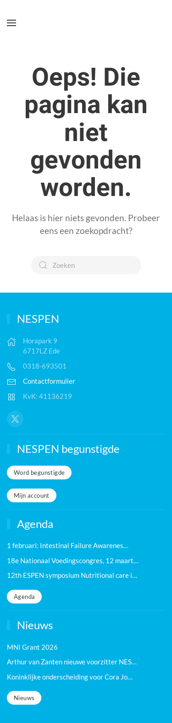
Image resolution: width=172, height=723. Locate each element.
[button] (11, 23)
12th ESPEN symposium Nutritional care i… (72, 575)
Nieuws (24, 697)
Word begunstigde (39, 472)
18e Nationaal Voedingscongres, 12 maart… (73, 560)
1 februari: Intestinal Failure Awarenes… (67, 545)
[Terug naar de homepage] (86, 23)
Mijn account (32, 495)
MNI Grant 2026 (32, 647)
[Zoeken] (86, 265)
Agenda (24, 596)
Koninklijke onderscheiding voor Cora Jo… (70, 677)
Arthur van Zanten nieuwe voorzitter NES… (72, 662)
